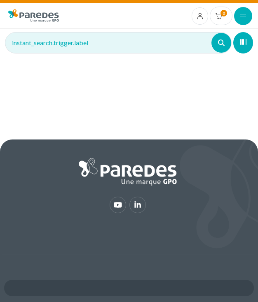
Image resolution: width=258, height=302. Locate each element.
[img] (33, 15)
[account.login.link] (200, 16)
